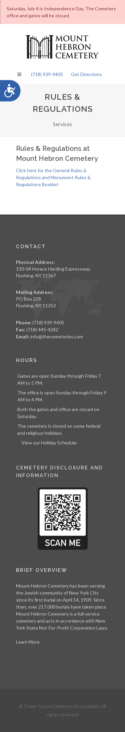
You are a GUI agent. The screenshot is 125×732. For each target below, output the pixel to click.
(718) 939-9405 (47, 74)
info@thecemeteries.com (56, 336)
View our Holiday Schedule (49, 442)
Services (62, 124)
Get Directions (86, 74)
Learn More (28, 642)
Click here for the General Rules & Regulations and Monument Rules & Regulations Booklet (53, 177)
